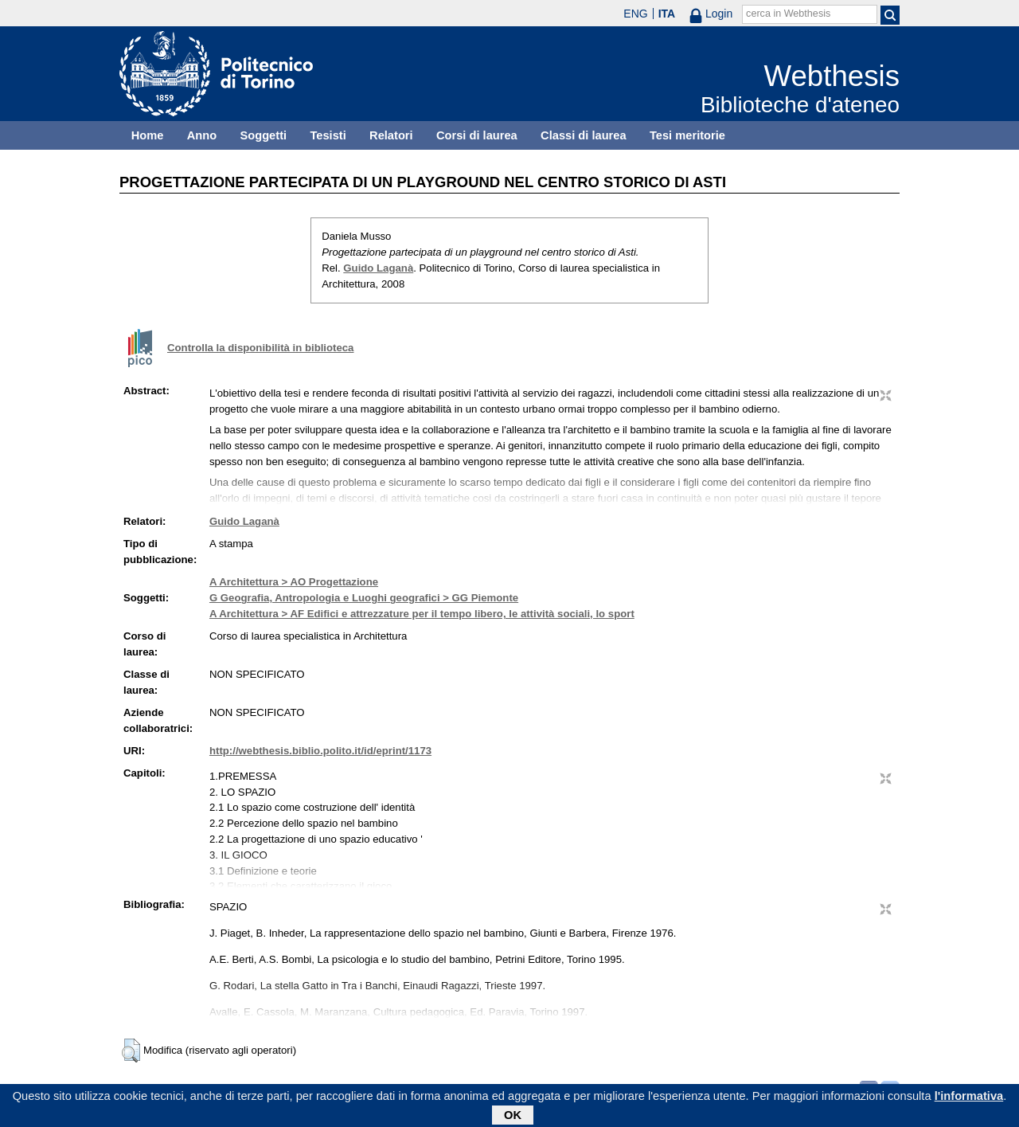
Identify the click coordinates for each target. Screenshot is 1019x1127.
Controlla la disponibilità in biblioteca (260, 348)
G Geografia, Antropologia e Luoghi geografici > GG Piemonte (363, 598)
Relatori (391, 135)
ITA (667, 13)
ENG (635, 13)
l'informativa (969, 1099)
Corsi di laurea (476, 135)
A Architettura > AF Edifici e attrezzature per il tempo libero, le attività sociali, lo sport (421, 614)
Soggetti (263, 135)
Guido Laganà (378, 268)
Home (147, 135)
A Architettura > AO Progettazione (293, 582)
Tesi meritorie (687, 135)
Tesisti (328, 135)
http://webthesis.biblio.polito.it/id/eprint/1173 (320, 751)
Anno (202, 135)
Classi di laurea (584, 135)
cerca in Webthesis (788, 13)
